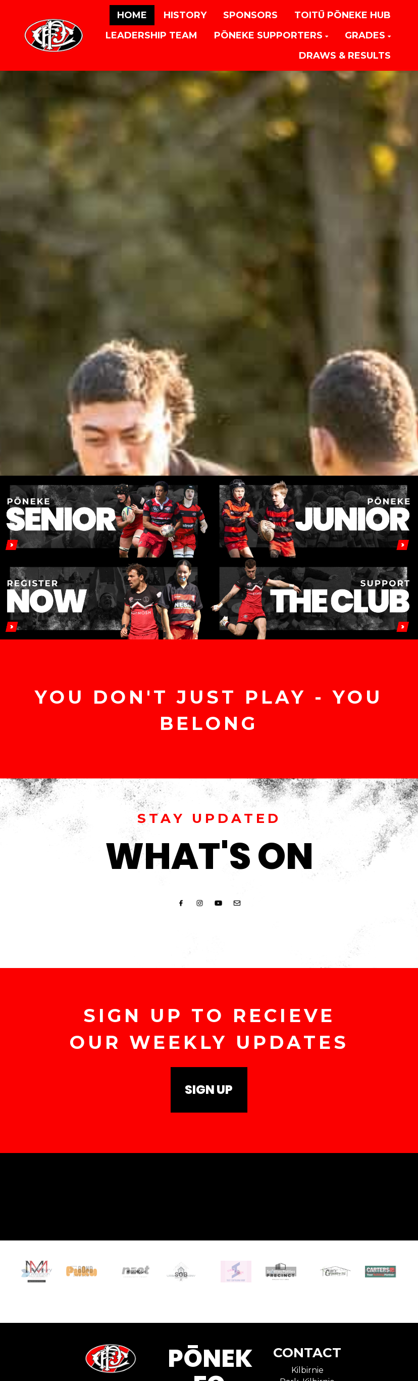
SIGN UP (209, 1089)
